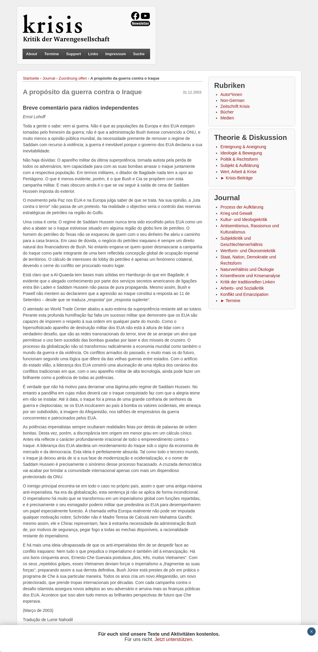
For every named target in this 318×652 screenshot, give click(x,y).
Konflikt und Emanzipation (244, 294)
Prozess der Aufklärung (241, 207)
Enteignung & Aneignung (243, 146)
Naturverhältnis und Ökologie (247, 269)
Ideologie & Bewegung (241, 153)
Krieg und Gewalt (236, 213)
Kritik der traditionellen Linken (247, 282)
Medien (227, 118)
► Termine (230, 300)
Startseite (31, 78)
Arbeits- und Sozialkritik (242, 288)
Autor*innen (231, 94)
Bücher (226, 112)
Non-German (232, 100)
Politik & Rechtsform (239, 159)
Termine (51, 54)
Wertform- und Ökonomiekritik (248, 250)
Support (73, 54)
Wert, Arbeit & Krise (238, 171)
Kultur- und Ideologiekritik (243, 219)
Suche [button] (139, 54)
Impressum (115, 54)
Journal (49, 78)
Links (93, 54)
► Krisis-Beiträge (236, 178)
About (31, 54)
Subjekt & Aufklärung (239, 165)
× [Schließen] (311, 631)
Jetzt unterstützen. (174, 639)
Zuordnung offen (73, 78)
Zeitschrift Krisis (235, 106)
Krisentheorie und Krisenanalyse (250, 275)
